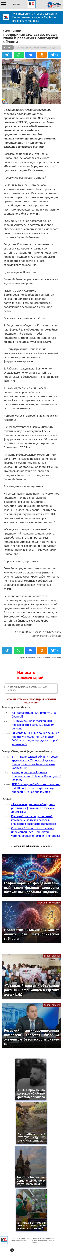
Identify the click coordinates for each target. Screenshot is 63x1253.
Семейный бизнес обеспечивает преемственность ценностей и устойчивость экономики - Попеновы (35, 832)
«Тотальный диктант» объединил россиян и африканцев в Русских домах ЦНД (33, 808)
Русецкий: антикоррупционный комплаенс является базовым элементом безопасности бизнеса (33, 820)
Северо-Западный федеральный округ (36, 47)
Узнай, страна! (52, 955)
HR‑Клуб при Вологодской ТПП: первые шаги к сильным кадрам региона (33, 724)
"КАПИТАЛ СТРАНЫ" (45, 632)
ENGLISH (17, 4)
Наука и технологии (49, 855)
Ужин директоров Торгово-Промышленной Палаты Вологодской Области (36, 776)
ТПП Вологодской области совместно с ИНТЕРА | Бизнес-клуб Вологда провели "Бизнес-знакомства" (36, 788)
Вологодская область (46, 635)
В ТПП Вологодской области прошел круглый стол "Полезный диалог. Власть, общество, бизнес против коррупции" (35, 762)
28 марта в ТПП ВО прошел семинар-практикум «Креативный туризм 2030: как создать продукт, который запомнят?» (36, 738)
